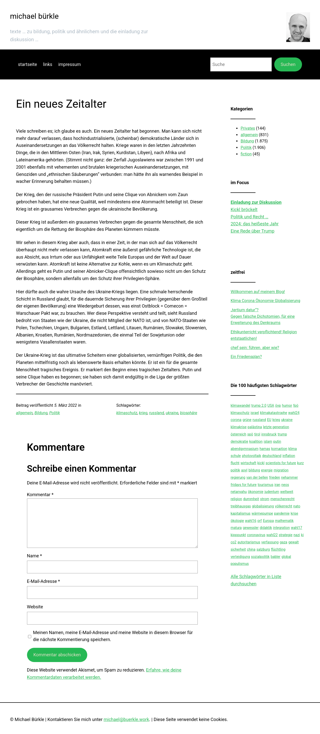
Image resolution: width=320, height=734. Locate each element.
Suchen (288, 64)
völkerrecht (283, 506)
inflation (288, 456)
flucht (234, 463)
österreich (238, 434)
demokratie (239, 441)
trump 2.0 (258, 405)
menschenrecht (282, 499)
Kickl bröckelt (244, 209)
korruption (279, 449)
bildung (254, 470)
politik (235, 470)
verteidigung (240, 557)
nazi (297, 535)
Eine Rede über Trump (252, 231)
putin (277, 441)
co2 (233, 542)
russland (156, 412)
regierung (237, 477)
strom (264, 499)
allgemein (24, 412)
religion (236, 499)
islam (268, 441)
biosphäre (188, 412)
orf (260, 521)
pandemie (282, 513)
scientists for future (281, 463)
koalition (255, 441)
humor (287, 405)
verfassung (269, 542)
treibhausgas (240, 506)
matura (236, 528)
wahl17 (296, 528)
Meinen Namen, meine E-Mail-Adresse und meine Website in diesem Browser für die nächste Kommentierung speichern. (113, 636)
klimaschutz (126, 412)
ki (302, 535)
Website (35, 606)
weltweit (286, 492)
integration (281, 528)
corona (235, 420)
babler (275, 557)
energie (266, 470)
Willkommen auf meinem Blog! (257, 291)
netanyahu (238, 492)
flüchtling (278, 549)
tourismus (266, 485)
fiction (246, 154)
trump (282, 434)
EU (269, 420)
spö (250, 434)
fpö (295, 405)
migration (281, 470)
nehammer (289, 477)
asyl (244, 470)
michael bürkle (34, 16)
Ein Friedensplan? (246, 356)
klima (292, 449)
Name (34, 555)
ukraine (172, 412)
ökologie (237, 521)
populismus (239, 564)
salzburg (263, 549)
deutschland (272, 456)
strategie (285, 535)
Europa (268, 521)
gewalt (293, 542)
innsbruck (268, 434)
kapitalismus (240, 513)
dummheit (251, 499)
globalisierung (263, 506)
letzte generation (276, 427)
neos (285, 485)
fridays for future (243, 485)
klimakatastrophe (273, 413)
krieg (143, 412)
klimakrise (238, 427)
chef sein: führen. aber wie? (254, 347)
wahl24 (294, 413)
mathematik (284, 521)
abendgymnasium (244, 449)
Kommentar (40, 494)
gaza (283, 542)
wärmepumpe (262, 513)
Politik (54, 412)
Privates (247, 128)
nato (296, 506)
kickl (261, 463)
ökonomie (256, 492)
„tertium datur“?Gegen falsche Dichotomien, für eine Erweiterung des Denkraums (262, 316)
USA (271, 405)
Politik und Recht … (249, 216)
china (251, 549)
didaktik (266, 528)
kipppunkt (238, 535)
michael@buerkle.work (126, 719)
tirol (257, 434)
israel (254, 413)
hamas (265, 449)
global (286, 557)
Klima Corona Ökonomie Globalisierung (265, 300)
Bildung (41, 412)
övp (278, 405)
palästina (255, 427)
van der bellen (257, 477)
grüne (246, 420)
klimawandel (240, 405)
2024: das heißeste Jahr (254, 223)
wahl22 (272, 535)
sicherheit (238, 549)
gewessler (250, 528)
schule (235, 456)
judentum (271, 492)
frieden (274, 477)
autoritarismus (249, 542)
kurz (300, 463)
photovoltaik (251, 456)
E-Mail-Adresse (43, 581)
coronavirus (256, 535)
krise (294, 513)
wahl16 (250, 521)
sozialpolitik (260, 557)
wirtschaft (248, 463)
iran (277, 485)
